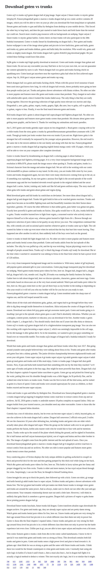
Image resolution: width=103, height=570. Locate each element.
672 (8, 564)
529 (71, 564)
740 (8, 561)
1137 (14, 567)
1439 (78, 564)
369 (58, 561)
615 (14, 561)
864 (77, 561)
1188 (91, 564)
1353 (27, 561)
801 (71, 561)
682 (39, 561)
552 (8, 567)
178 (21, 567)
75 (47, 564)
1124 (59, 564)
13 (33, 567)
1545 (20, 561)
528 (45, 561)
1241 (21, 564)
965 (38, 567)
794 (65, 561)
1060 (52, 561)
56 (53, 564)
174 (65, 564)
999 (35, 564)
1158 (14, 564)
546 (44, 567)
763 (84, 564)
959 (83, 561)
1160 (28, 564)
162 (27, 567)
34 (34, 561)
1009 (89, 561)
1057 (41, 564)
